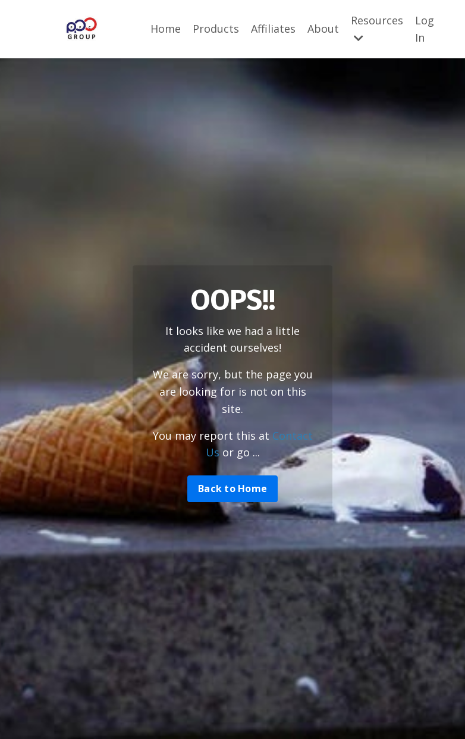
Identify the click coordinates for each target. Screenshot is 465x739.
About (323, 28)
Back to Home (232, 488)
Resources (377, 28)
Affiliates (273, 28)
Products (216, 28)
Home (165, 28)
